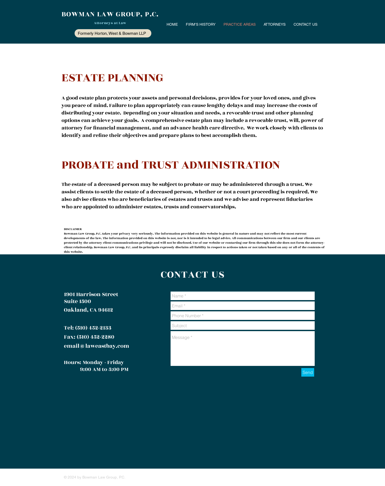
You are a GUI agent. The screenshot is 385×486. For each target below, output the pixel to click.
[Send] (307, 372)
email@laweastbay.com (96, 346)
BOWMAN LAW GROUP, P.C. (110, 14)
